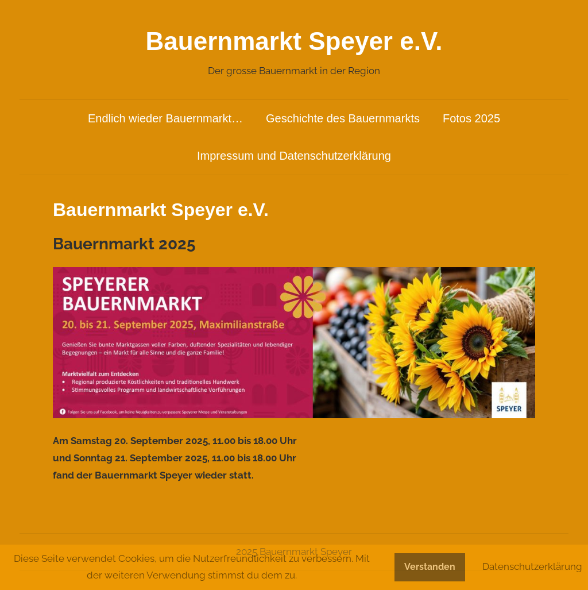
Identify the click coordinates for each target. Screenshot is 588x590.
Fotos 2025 (471, 118)
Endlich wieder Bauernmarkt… (165, 118)
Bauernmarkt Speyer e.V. (294, 41)
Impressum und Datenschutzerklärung (294, 155)
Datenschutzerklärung (532, 566)
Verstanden (429, 566)
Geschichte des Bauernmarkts (343, 118)
